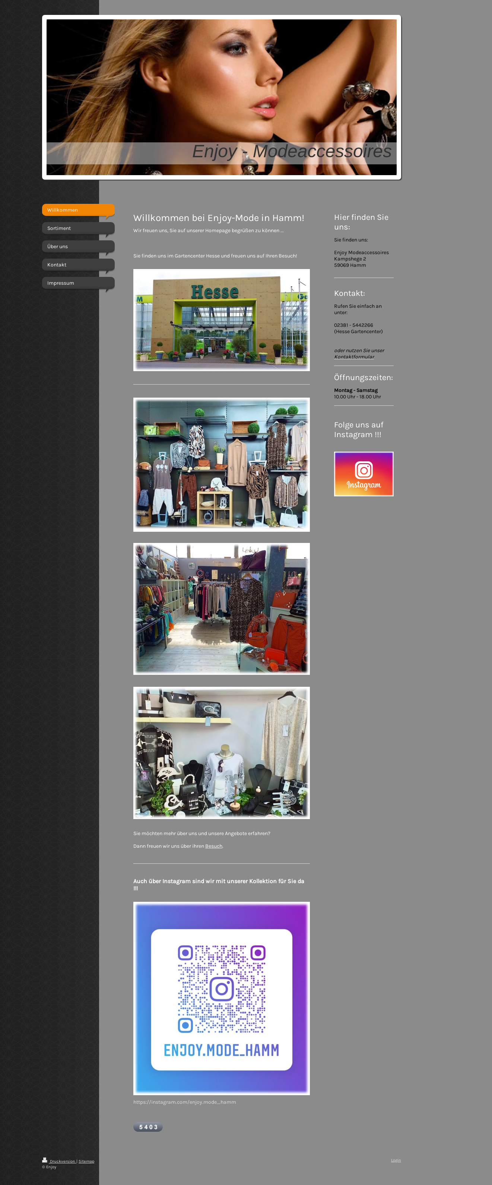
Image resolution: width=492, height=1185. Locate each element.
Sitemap (86, 1161)
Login (396, 1160)
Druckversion (59, 1161)
